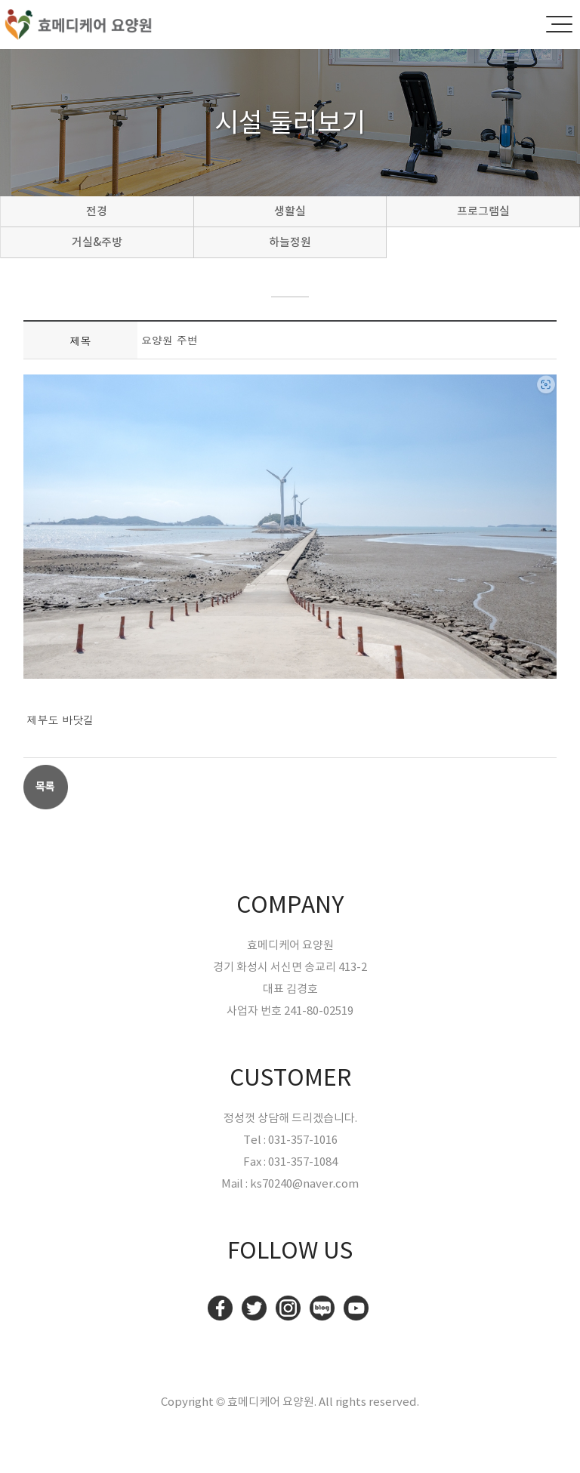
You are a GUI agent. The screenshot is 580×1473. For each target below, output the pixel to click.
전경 (96, 211)
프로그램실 (483, 211)
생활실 (290, 211)
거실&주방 (97, 242)
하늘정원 (290, 242)
